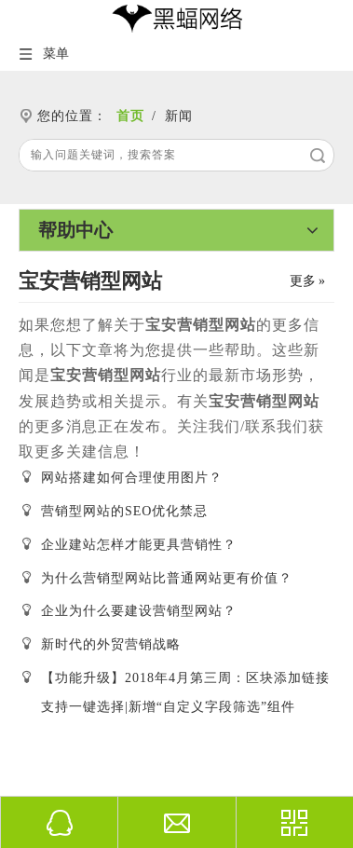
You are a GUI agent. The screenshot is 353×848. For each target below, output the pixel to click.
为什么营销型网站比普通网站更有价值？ (166, 578)
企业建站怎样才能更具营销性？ (139, 545)
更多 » (308, 281)
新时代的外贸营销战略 (111, 644)
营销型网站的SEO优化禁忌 (124, 511)
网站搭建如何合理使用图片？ (132, 478)
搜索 (317, 155)
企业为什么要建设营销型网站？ (139, 611)
